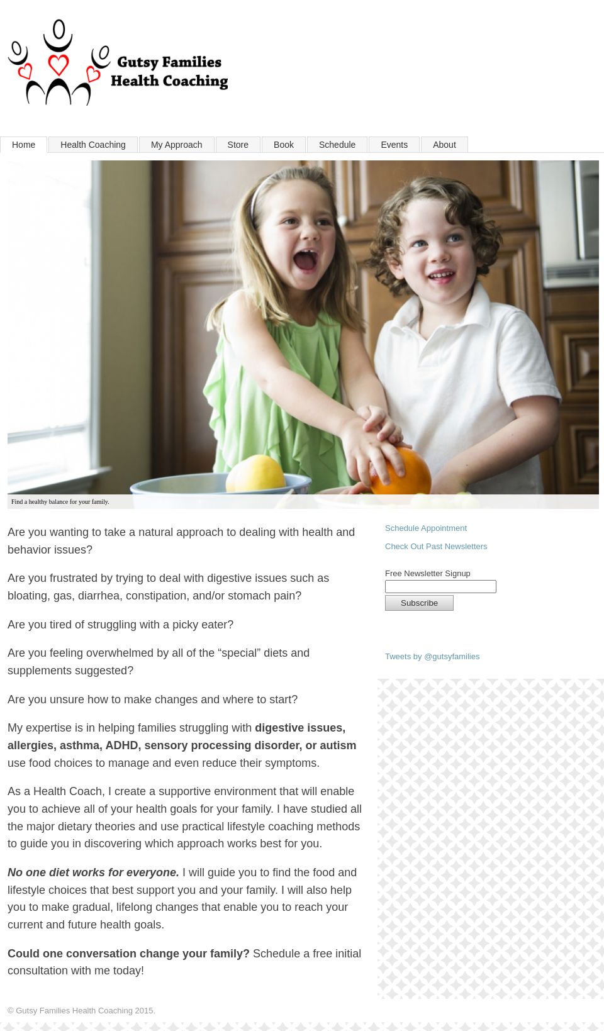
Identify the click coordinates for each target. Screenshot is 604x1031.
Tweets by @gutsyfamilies (432, 656)
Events (394, 145)
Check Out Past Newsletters (436, 546)
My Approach (177, 145)
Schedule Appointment (426, 528)
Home (23, 145)
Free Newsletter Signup (428, 573)
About (444, 145)
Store (238, 145)
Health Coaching (93, 145)
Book (284, 145)
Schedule (337, 145)
